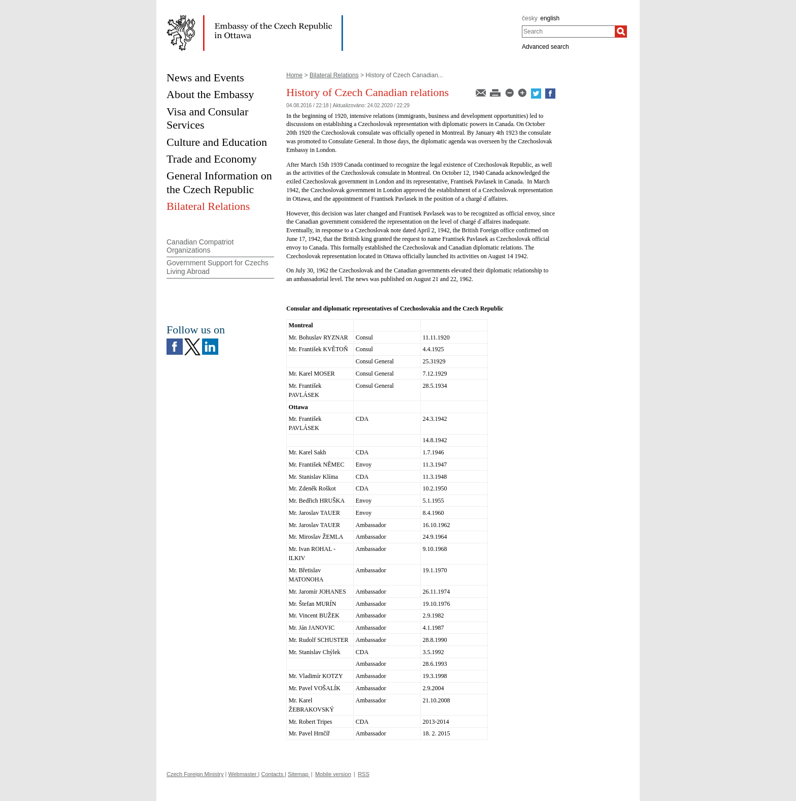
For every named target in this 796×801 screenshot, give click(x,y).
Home (294, 75)
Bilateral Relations (334, 75)
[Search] (621, 31)
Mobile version (333, 774)
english (549, 18)
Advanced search (545, 47)
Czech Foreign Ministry (195, 774)
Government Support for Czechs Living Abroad (218, 267)
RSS (364, 774)
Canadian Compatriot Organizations (200, 246)
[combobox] (568, 31)
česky (530, 18)
